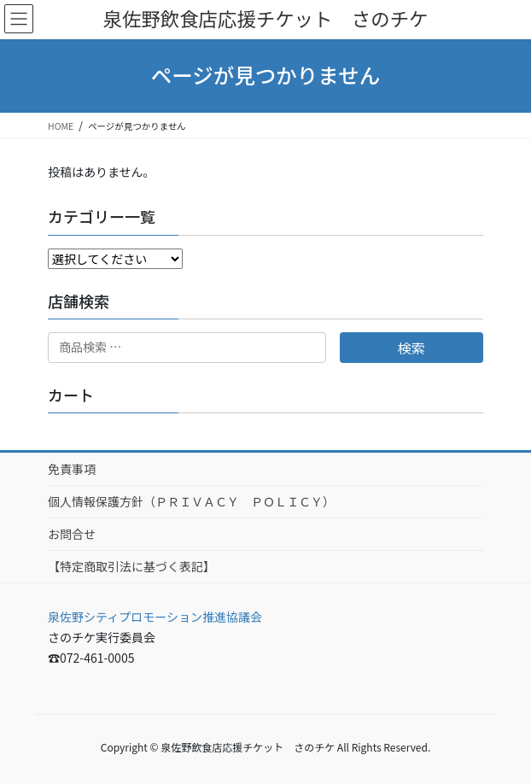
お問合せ (72, 533)
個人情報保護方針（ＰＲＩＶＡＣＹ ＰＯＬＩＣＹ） (191, 501)
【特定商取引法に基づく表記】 (131, 566)
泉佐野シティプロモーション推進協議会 (155, 616)
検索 (411, 347)
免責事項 (72, 468)
